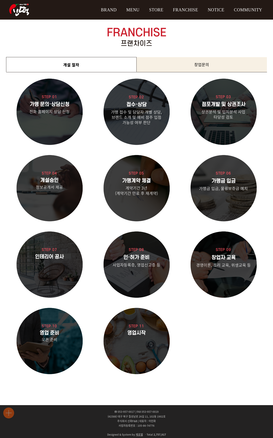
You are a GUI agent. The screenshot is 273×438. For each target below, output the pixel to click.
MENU (132, 9)
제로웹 (139, 434)
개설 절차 (71, 64)
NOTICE (216, 9)
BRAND (109, 9)
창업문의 (201, 64)
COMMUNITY (248, 9)
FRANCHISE (185, 9)
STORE (156, 9)
